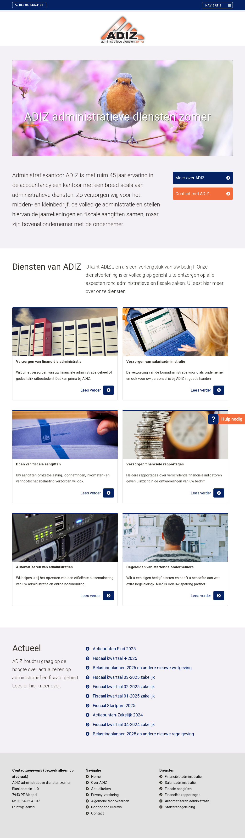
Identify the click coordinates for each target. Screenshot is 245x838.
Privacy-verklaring (105, 795)
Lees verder (90, 390)
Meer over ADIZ (190, 177)
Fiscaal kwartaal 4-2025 (115, 658)
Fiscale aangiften (178, 789)
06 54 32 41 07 (28, 801)
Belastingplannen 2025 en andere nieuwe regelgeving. (144, 733)
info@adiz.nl (25, 807)
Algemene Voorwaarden (110, 801)
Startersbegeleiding (180, 807)
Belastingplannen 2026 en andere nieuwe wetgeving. (143, 667)
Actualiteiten (101, 789)
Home (96, 776)
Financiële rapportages (182, 795)
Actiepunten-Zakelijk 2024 (118, 714)
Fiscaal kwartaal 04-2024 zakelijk (124, 724)
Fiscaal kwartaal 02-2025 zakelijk (124, 686)
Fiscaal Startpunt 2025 (114, 705)
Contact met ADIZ (192, 193)
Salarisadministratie (180, 782)
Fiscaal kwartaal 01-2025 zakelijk (124, 695)
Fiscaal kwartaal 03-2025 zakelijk (124, 677)
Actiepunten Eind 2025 (114, 648)
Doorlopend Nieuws (106, 807)
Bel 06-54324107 (29, 5)
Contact (97, 813)
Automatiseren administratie (187, 801)
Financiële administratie (183, 776)
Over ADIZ (99, 782)
